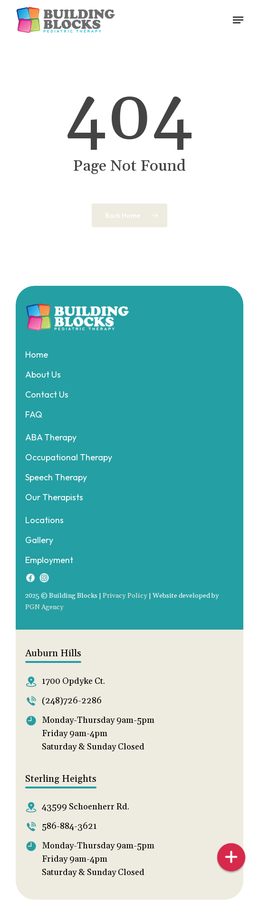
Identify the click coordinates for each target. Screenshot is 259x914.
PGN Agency (44, 607)
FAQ (33, 414)
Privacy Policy (125, 596)
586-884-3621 (69, 826)
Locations (44, 520)
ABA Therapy (51, 437)
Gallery (39, 540)
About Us (43, 374)
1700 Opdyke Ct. (73, 681)
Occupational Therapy (68, 457)
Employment (49, 559)
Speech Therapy (56, 477)
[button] (238, 20)
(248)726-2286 (72, 700)
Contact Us (46, 394)
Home (36, 354)
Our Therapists (54, 497)
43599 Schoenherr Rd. (85, 806)
